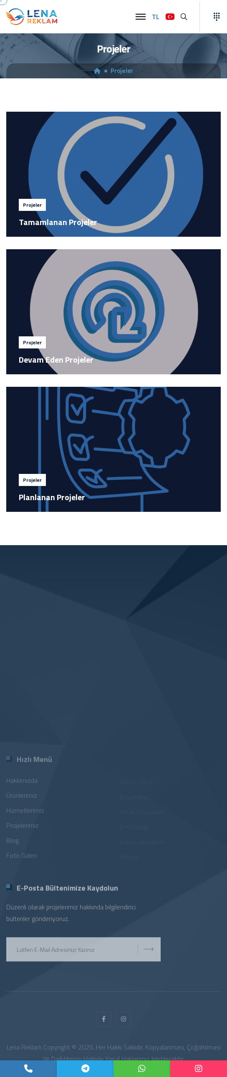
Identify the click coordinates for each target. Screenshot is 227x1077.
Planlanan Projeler (52, 497)
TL (155, 17)
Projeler (122, 71)
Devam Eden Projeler (56, 359)
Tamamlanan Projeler (58, 221)
